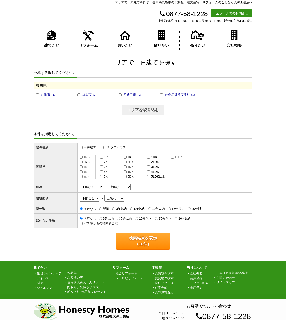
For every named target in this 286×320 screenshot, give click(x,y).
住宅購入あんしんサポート (86, 282)
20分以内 (184, 218)
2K (106, 162)
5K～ (87, 176)
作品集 (72, 273)
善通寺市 (133, 94)
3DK (130, 167)
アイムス (43, 278)
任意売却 (161, 287)
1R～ (87, 157)
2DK (130, 162)
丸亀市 (49, 94)
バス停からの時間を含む (101, 223)
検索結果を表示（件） (143, 241)
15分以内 (165, 218)
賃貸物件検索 (164, 278)
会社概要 (234, 39)
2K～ (87, 162)
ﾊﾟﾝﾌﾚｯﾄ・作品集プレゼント (86, 291)
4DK (130, 172)
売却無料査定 (164, 292)
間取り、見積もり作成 (83, 287)
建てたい (51, 39)
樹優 (40, 283)
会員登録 (196, 278)
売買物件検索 (164, 273)
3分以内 (108, 218)
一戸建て (90, 147)
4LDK (155, 172)
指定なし (90, 209)
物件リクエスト (166, 283)
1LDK (179, 157)
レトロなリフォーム (130, 278)
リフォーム (88, 39)
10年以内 (158, 209)
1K (129, 157)
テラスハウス (116, 147)
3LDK (155, 167)
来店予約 (196, 287)
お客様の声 (75, 277)
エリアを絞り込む (143, 110)
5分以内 (126, 218)
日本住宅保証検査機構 (232, 273)
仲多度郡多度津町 (180, 94)
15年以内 (178, 209)
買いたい (124, 39)
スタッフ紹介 (199, 283)
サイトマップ (225, 282)
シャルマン (44, 287)
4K (106, 172)
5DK (130, 176)
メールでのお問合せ (232, 13)
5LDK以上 (158, 176)
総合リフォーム (126, 273)
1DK (154, 157)
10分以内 (145, 218)
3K (106, 167)
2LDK (155, 162)
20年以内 (197, 209)
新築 (106, 209)
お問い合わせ (225, 277)
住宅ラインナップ (49, 273)
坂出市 (90, 94)
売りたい (197, 39)
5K (106, 176)
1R (106, 157)
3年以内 (121, 209)
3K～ (87, 167)
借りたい (161, 39)
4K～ (87, 172)
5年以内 (139, 209)
